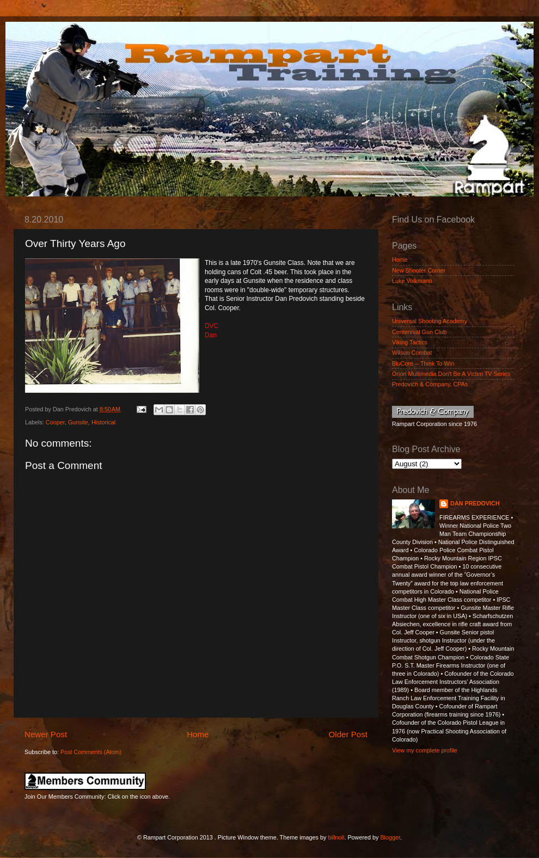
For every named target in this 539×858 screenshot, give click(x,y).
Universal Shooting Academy (429, 321)
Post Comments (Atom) (90, 752)
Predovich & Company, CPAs (430, 384)
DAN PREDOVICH (475, 503)
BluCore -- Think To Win (423, 363)
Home (198, 734)
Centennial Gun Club (419, 332)
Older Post (348, 734)
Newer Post (45, 734)
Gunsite (78, 422)
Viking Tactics (409, 342)
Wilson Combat (412, 352)
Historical (103, 422)
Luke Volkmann (412, 280)
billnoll (336, 837)
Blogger (390, 837)
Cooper (55, 422)
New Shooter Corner (418, 270)
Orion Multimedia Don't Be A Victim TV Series (451, 374)
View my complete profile (424, 750)
